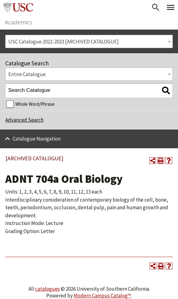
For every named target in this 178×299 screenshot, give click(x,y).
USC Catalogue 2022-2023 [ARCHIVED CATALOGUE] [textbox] (63, 41)
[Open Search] (155, 7)
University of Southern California (18, 7)
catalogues (47, 288)
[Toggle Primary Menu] (170, 7)
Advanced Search (24, 120)
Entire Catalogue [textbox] (27, 74)
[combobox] (89, 41)
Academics (18, 22)
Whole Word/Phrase (35, 104)
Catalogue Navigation (36, 138)
